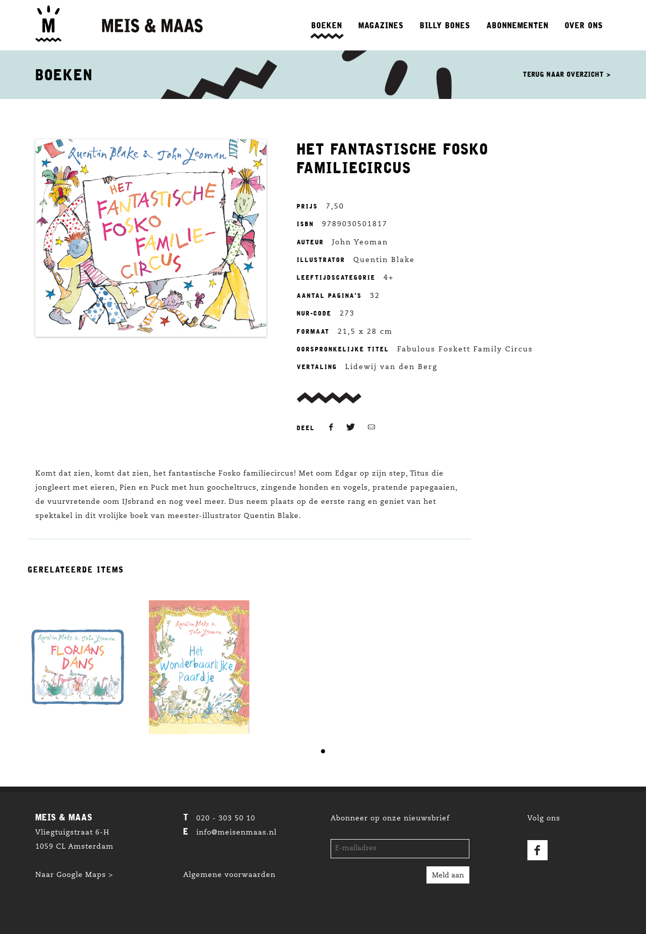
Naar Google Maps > (74, 875)
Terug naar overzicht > (567, 74)
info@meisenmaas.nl (236, 833)
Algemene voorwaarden (229, 875)
